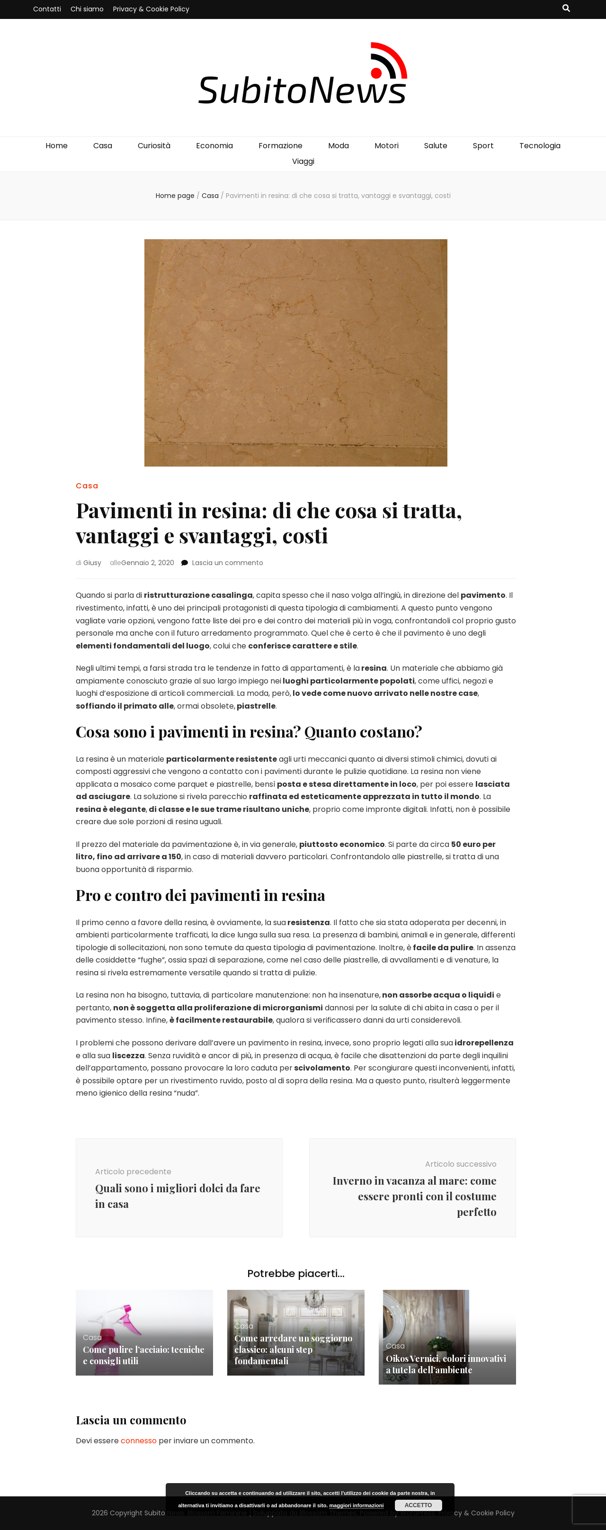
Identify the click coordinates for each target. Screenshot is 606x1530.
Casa (102, 145)
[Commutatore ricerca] (566, 8)
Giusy (92, 562)
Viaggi (303, 161)
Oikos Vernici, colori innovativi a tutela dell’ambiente (446, 1364)
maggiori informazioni (357, 1505)
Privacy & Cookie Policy (151, 9)
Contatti (47, 9)
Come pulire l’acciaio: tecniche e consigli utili (144, 1355)
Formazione (280, 145)
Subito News (164, 1513)
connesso (139, 1440)
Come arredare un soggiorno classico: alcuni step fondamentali (293, 1349)
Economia (214, 145)
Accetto (418, 1505)
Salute (435, 145)
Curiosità (154, 145)
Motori (386, 145)
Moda (338, 145)
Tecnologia (540, 145)
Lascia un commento (227, 562)
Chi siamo (87, 9)
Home (56, 145)
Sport (483, 145)
